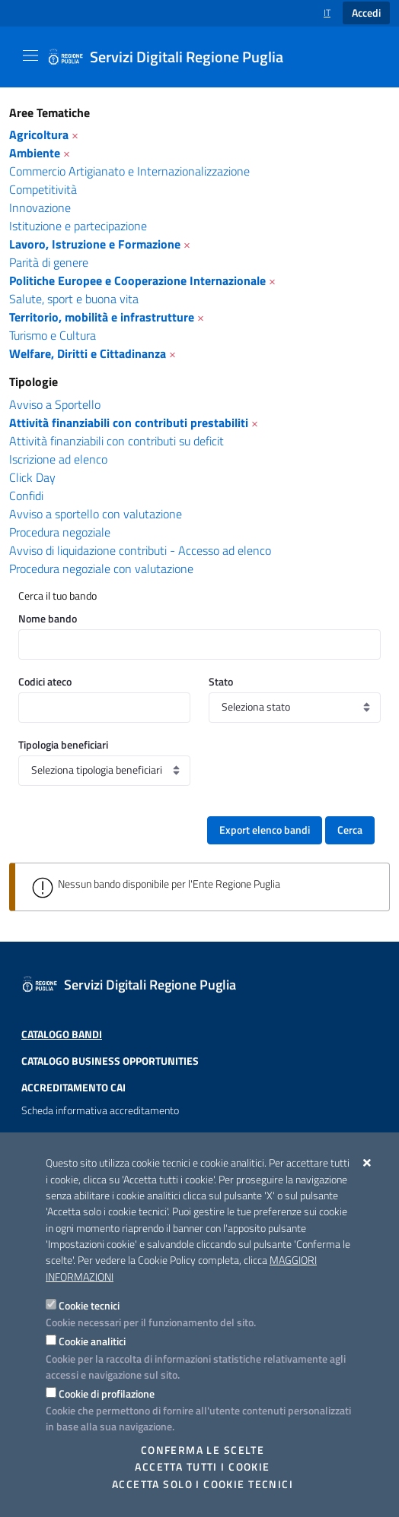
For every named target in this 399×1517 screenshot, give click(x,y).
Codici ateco (45, 681)
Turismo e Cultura (52, 335)
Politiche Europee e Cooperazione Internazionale (137, 280)
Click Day (32, 477)
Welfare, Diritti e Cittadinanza (87, 353)
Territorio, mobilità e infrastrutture (101, 317)
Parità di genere (48, 262)
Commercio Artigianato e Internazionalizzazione (129, 171)
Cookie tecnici (89, 1305)
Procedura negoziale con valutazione (101, 568)
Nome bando (47, 618)
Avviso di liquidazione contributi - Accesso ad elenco (140, 550)
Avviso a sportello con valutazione (95, 514)
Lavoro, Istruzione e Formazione (94, 244)
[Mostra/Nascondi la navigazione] (30, 55)
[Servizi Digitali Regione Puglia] (174, 57)
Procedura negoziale (59, 532)
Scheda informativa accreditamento (100, 1110)
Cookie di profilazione (107, 1393)
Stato (221, 681)
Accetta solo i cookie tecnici (202, 1484)
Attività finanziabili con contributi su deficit (116, 441)
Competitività (43, 189)
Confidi (26, 495)
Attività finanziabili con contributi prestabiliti (128, 422)
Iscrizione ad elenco (58, 459)
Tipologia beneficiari (63, 744)
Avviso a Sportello (55, 404)
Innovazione (40, 207)
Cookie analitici (92, 1341)
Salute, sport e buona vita (74, 299)
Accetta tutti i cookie (202, 1467)
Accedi (366, 13)
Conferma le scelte (203, 1450)
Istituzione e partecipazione (78, 226)
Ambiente (34, 153)
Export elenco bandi (264, 830)
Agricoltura (39, 134)
